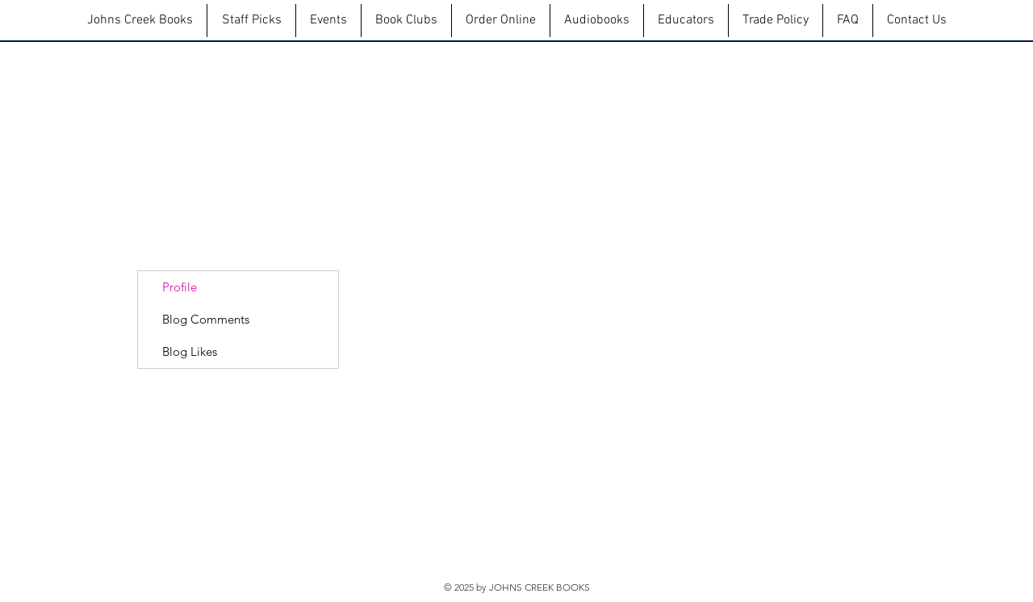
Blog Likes (189, 351)
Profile (179, 287)
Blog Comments (205, 319)
